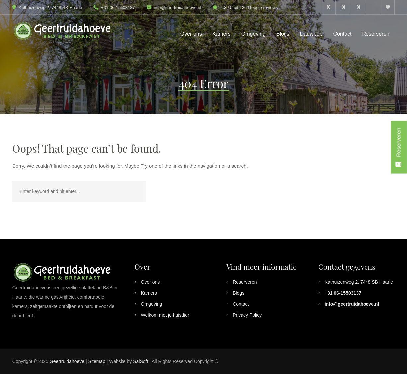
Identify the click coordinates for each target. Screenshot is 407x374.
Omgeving (151, 304)
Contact (241, 304)
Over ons (150, 282)
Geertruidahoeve (67, 361)
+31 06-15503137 (114, 7)
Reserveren (245, 282)
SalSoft (140, 361)
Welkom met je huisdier (165, 315)
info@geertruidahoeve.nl (177, 7)
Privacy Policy (247, 315)
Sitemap (96, 361)
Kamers (149, 293)
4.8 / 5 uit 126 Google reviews (249, 7)
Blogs (238, 293)
